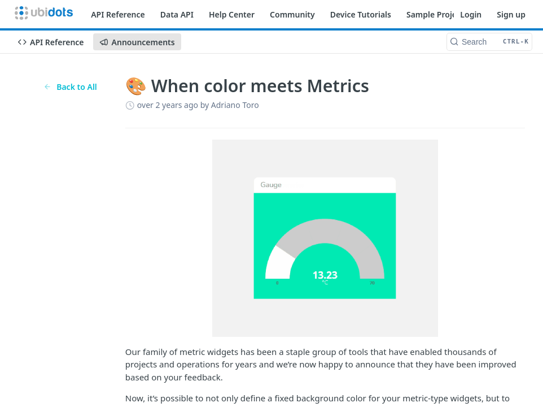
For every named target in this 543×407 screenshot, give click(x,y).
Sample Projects (437, 14)
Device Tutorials (360, 14)
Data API (177, 14)
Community (292, 14)
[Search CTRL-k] (489, 41)
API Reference (118, 14)
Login (470, 14)
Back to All (70, 86)
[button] (325, 238)
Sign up (511, 14)
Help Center (232, 14)
